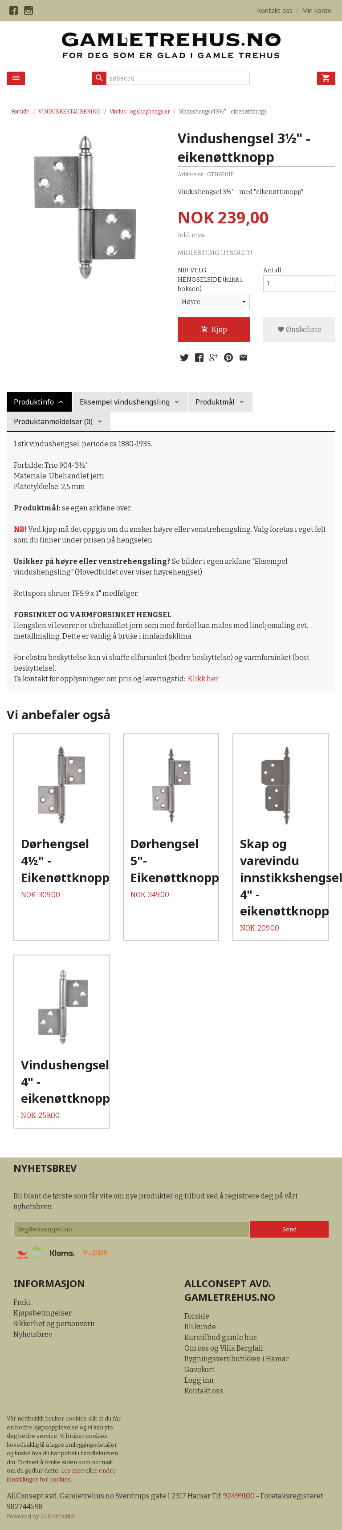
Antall (272, 270)
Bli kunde (200, 1327)
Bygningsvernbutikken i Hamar (236, 1359)
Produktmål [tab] (215, 402)
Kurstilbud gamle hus (220, 1338)
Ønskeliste (299, 329)
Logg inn (199, 1380)
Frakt (22, 1303)
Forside (20, 112)
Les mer (73, 1471)
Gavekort (199, 1370)
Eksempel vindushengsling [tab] (125, 402)
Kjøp (214, 329)
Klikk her (203, 679)
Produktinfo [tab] (34, 402)
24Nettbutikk (58, 1517)
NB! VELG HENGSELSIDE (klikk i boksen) (210, 280)
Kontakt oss (203, 1391)
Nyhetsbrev (32, 1335)
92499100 (239, 1496)
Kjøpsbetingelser (42, 1313)
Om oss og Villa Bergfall (223, 1348)
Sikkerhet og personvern (54, 1324)
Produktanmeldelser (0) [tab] (53, 421)
